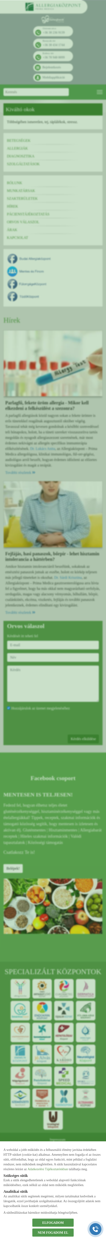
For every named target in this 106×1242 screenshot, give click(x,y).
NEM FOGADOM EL (53, 1232)
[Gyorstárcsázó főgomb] (95, 1229)
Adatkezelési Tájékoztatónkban (48, 1169)
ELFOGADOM (53, 1222)
